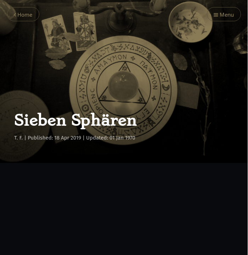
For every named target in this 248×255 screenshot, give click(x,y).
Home (23, 14)
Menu (224, 14)
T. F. (18, 138)
